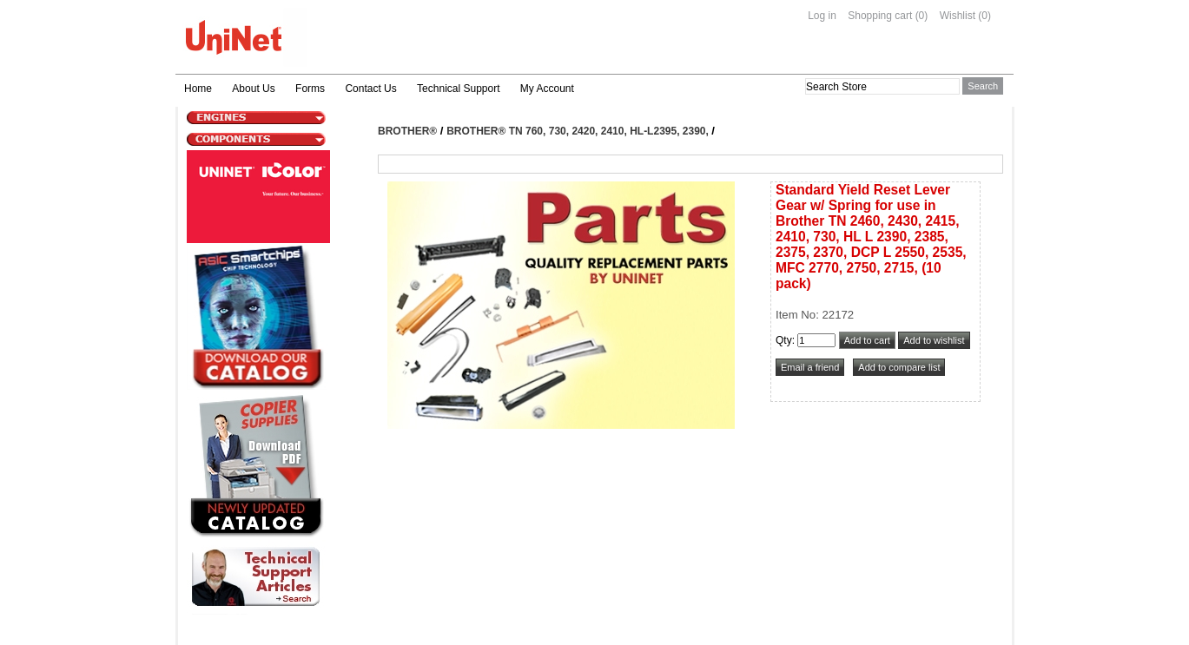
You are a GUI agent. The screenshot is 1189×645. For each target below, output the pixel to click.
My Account (547, 88)
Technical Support (458, 88)
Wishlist (957, 16)
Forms (310, 88)
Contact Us (370, 88)
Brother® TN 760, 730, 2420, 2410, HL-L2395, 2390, (578, 131)
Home (198, 88)
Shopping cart (880, 16)
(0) (921, 16)
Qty (784, 340)
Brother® (407, 131)
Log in (822, 16)
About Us (253, 88)
